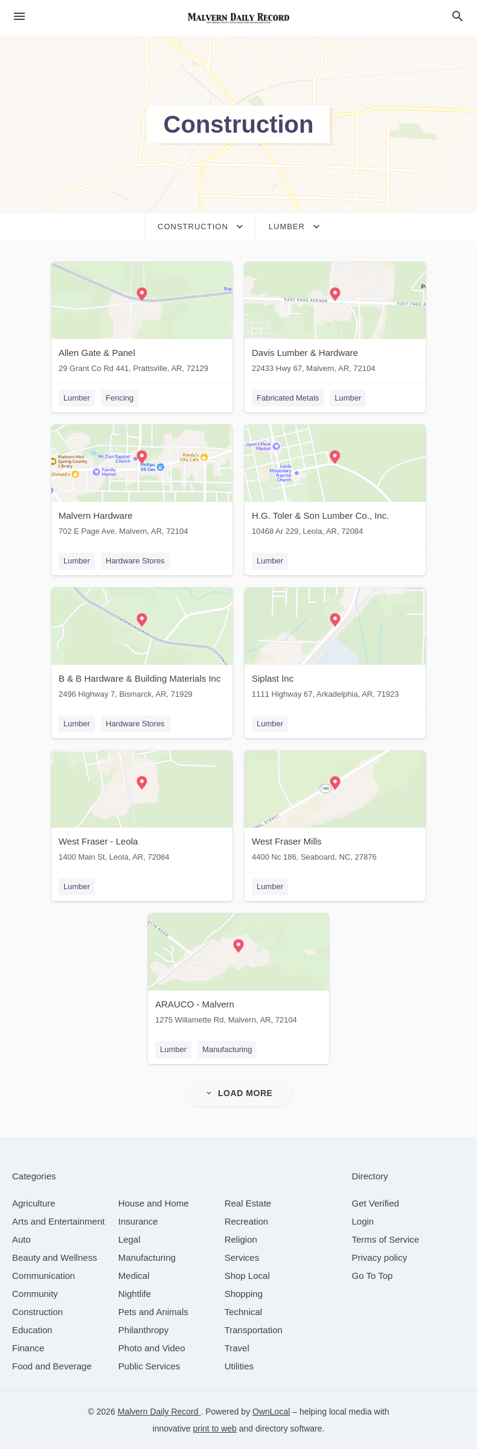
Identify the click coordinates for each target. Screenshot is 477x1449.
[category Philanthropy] (143, 1330)
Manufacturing (227, 1049)
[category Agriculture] (34, 1203)
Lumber (76, 397)
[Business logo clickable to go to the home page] (238, 18)
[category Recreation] (247, 1221)
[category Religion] (241, 1239)
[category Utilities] (239, 1366)
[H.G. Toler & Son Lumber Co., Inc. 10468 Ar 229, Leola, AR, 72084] (335, 482)
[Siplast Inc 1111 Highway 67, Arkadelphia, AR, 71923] (335, 645)
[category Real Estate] (248, 1203)
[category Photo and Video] (151, 1348)
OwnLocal (271, 1411)
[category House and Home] (153, 1203)
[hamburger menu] (19, 16)
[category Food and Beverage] (52, 1366)
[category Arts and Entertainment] (58, 1221)
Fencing (119, 397)
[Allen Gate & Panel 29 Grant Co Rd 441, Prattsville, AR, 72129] (142, 320)
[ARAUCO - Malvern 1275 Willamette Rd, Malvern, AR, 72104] (238, 971)
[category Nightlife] (134, 1294)
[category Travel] (237, 1348)
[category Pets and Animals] (153, 1312)
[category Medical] (134, 1275)
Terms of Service (386, 1239)
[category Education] (32, 1330)
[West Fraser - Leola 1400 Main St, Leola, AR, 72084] (142, 808)
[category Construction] (37, 1312)
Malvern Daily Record (159, 1411)
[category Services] (242, 1257)
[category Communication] (43, 1275)
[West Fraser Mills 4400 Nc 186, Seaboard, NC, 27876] (335, 808)
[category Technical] (244, 1312)
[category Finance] (28, 1348)
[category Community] (35, 1294)
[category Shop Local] (247, 1275)
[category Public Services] (149, 1366)
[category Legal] (129, 1239)
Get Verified (375, 1203)
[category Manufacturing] (147, 1257)
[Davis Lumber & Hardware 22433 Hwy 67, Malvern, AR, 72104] (335, 320)
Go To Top (372, 1275)
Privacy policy (380, 1257)
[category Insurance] (138, 1221)
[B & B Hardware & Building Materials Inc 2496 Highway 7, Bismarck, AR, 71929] (142, 645)
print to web (215, 1428)
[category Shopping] (244, 1294)
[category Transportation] (254, 1330)
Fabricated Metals (288, 397)
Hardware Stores (135, 560)
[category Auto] (21, 1239)
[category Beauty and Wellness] (54, 1257)
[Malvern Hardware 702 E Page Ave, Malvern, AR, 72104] (142, 482)
